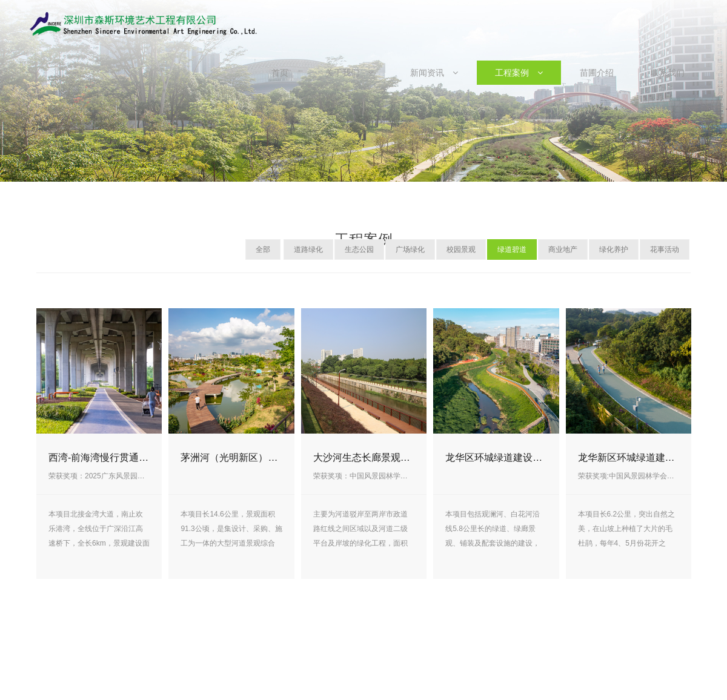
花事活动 (664, 249)
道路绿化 (308, 249)
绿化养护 (613, 249)
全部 (263, 249)
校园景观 (461, 249)
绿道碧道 (511, 249)
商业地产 (562, 249)
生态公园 (359, 249)
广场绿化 (410, 249)
